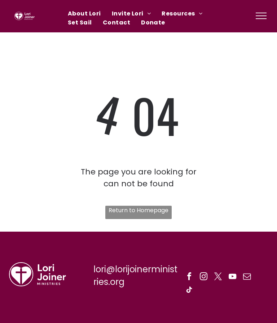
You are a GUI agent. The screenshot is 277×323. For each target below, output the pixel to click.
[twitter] (218, 277)
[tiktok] (189, 290)
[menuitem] (84, 13)
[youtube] (232, 277)
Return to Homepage (138, 210)
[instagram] (204, 277)
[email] (247, 277)
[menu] (261, 15)
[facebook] (189, 277)
